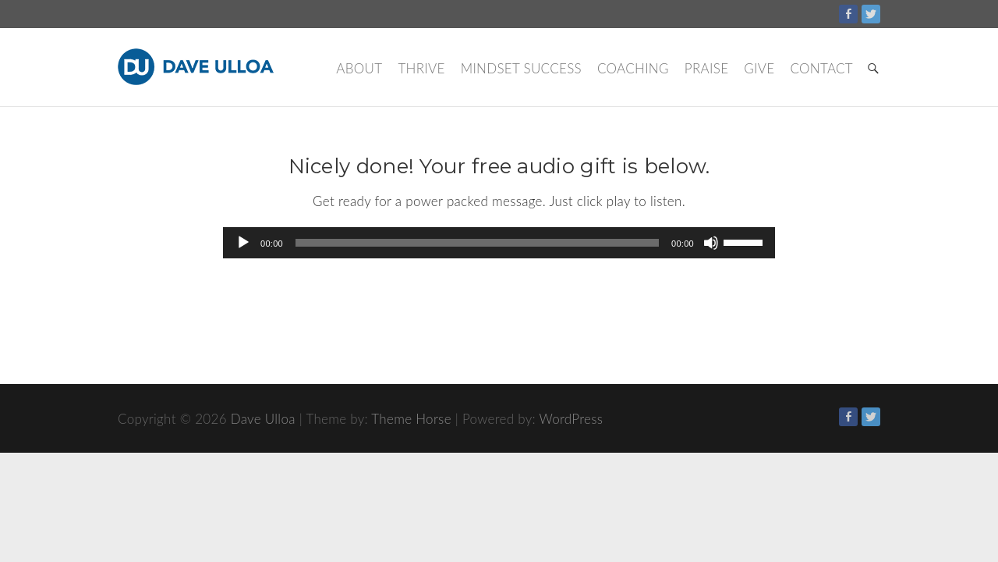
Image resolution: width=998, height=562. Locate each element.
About (359, 68)
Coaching (633, 68)
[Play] (243, 243)
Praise (706, 68)
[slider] (477, 243)
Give (759, 68)
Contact (821, 68)
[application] (499, 242)
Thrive (421, 68)
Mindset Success (521, 68)
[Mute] (711, 243)
